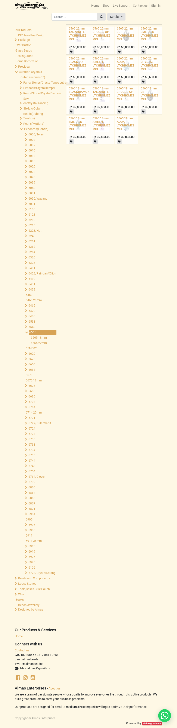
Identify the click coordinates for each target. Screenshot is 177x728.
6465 (31, 305)
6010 (31, 150)
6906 (31, 524)
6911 (29, 535)
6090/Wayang (37, 198)
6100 (31, 209)
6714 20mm (34, 412)
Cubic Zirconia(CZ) (33, 77)
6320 (31, 257)
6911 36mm (34, 541)
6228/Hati (35, 230)
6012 (31, 155)
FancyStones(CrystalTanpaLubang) (39, 82)
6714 (31, 407)
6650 (31, 364)
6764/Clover (36, 476)
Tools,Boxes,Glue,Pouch (34, 589)
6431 (31, 284)
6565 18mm (39, 337)
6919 (31, 551)
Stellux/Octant (33, 108)
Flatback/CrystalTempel (39, 88)
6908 (31, 530)
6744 (31, 460)
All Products (23, 30)
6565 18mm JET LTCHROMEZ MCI (149, 94)
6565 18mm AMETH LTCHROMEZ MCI (101, 124)
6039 (31, 182)
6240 (31, 236)
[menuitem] (95, 6)
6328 (31, 262)
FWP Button (23, 45)
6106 (31, 567)
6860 (31, 487)
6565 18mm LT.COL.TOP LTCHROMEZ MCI (125, 94)
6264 (31, 252)
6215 (31, 225)
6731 (31, 444)
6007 (31, 145)
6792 (31, 482)
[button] (116, 17)
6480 (31, 316)
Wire (21, 594)
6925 (31, 557)
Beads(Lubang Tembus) (33, 116)
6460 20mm (34, 300)
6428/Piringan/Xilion (42, 273)
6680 (31, 391)
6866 (31, 498)
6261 (31, 241)
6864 (31, 492)
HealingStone (24, 56)
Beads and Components (34, 578)
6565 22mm (39, 343)
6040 (31, 188)
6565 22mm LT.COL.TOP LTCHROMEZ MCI (101, 34)
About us (54, 688)
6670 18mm (34, 380)
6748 (31, 466)
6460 (29, 295)
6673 (31, 385)
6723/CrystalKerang (42, 573)
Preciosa (24, 66)
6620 (31, 353)
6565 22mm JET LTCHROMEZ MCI (125, 34)
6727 (31, 434)
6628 (31, 359)
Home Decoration (26, 61)
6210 (31, 220)
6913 (31, 546)
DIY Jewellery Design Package (31, 38)
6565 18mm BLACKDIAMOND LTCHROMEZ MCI (80, 94)
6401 (31, 268)
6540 (31, 327)
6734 (31, 450)
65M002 (31, 348)
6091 (31, 204)
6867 (31, 503)
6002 (31, 139)
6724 (31, 428)
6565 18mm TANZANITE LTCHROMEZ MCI (101, 94)
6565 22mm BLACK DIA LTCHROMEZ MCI (77, 64)
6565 (32, 332)
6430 (31, 278)
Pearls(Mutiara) (33, 123)
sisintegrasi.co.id (152, 723)
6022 (31, 171)
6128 (31, 214)
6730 (31, 439)
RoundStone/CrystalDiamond (39, 93)
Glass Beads (23, 50)
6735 (31, 455)
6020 (31, 166)
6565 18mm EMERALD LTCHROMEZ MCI (77, 124)
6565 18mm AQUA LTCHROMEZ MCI (125, 124)
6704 (31, 401)
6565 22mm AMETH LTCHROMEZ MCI (101, 64)
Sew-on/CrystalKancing (35, 101)
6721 (31, 418)
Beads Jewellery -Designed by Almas (30, 607)
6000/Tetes (36, 134)
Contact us (22, 650)
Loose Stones (27, 583)
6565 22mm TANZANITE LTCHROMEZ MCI (77, 34)
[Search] (101, 17)
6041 (31, 193)
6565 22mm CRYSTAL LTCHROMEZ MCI (149, 64)
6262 (31, 246)
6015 (31, 161)
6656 (31, 369)
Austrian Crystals (30, 72)
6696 (31, 396)
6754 (31, 471)
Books (19, 599)
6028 (31, 177)
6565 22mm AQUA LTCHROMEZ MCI (125, 64)
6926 (31, 562)
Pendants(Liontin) (36, 129)
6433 (31, 289)
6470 (31, 311)
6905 (29, 519)
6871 (31, 508)
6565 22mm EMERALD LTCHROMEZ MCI (149, 34)
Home (19, 636)
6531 (31, 321)
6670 (29, 375)
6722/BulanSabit (39, 423)
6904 (31, 514)
